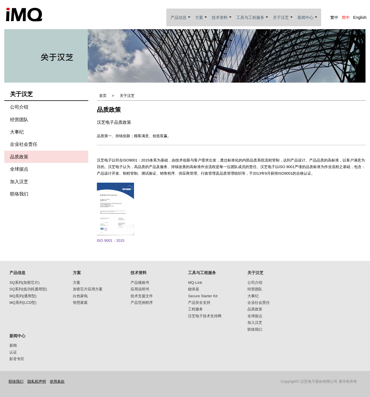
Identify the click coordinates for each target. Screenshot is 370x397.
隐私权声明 (36, 381)
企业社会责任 (23, 144)
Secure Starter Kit (202, 296)
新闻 (13, 345)
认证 (13, 352)
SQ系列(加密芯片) (24, 282)
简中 (346, 17)
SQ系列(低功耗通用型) (28, 289)
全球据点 (19, 169)
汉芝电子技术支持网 (204, 316)
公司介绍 (19, 107)
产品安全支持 (199, 302)
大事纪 (17, 131)
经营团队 (19, 119)
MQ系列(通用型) (23, 296)
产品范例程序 (142, 302)
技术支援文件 (142, 296)
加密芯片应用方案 (88, 289)
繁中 (334, 17)
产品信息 (181, 20)
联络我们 (19, 193)
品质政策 (19, 156)
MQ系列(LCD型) (23, 302)
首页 (103, 95)
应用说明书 (140, 289)
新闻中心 (307, 20)
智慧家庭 (80, 302)
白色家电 (80, 296)
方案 (201, 20)
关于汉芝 (283, 20)
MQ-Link (195, 282)
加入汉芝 (19, 181)
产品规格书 (140, 282)
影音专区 (16, 359)
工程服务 (195, 309)
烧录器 (193, 289)
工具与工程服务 (252, 20)
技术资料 (222, 20)
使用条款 (57, 381)
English (360, 17)
